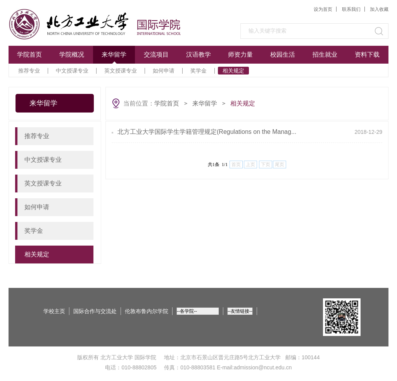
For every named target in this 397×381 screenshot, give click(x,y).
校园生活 (282, 54)
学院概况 (71, 54)
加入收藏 (379, 9)
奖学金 (198, 71)
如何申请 (163, 71)
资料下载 (367, 54)
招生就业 (324, 54)
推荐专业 (29, 71)
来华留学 (114, 54)
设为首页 (323, 9)
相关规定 (233, 71)
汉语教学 (198, 54)
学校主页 (54, 311)
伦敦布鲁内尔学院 (146, 311)
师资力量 (240, 54)
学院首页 (29, 54)
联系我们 (351, 9)
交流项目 (156, 54)
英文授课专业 (120, 71)
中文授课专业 (72, 71)
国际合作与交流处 (95, 311)
